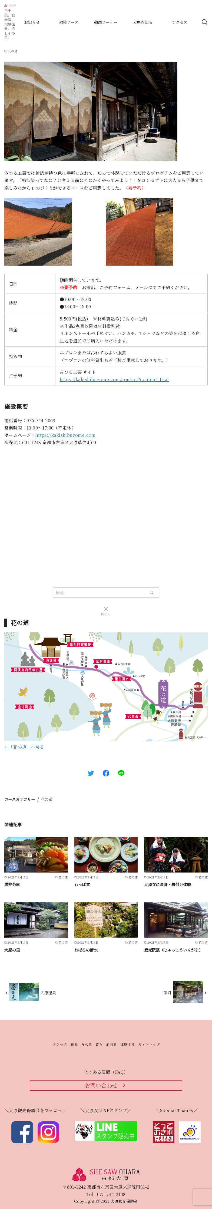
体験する (127, 1044)
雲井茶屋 (12, 884)
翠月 (167, 992)
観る (74, 1044)
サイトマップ (149, 1044)
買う (99, 1044)
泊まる (111, 1044)
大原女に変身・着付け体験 (167, 884)
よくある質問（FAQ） (106, 1072)
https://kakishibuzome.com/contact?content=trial (114, 379)
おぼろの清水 (86, 950)
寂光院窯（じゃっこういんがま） (173, 950)
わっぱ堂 (82, 884)
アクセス (59, 1044)
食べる (86, 1044)
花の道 (46, 799)
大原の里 (12, 950)
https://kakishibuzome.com (65, 435)
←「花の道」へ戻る (24, 747)
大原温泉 (48, 992)
